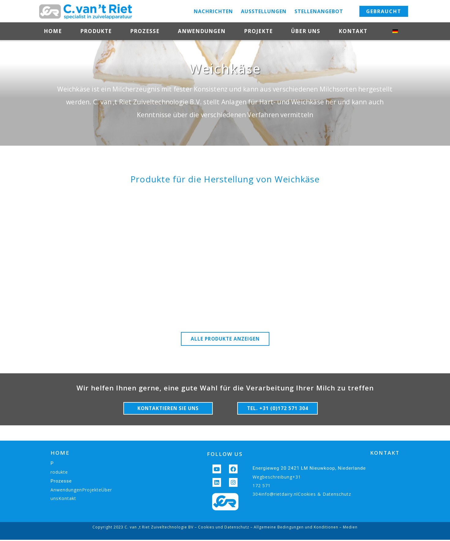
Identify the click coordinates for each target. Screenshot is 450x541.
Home (53, 31)
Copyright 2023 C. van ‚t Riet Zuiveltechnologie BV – (145, 528)
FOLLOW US (225, 455)
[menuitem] (399, 31)
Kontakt (356, 31)
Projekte (258, 31)
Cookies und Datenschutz (223, 528)
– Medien (348, 528)
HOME (60, 453)
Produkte (96, 31)
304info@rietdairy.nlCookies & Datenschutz (302, 495)
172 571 (262, 487)
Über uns (305, 31)
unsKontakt (63, 499)
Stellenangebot (318, 11)
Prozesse (144, 31)
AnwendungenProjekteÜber (81, 491)
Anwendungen (202, 31)
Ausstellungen (264, 11)
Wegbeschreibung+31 (277, 478)
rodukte (59, 473)
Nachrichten (213, 11)
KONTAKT (384, 453)
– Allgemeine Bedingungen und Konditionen (293, 528)
